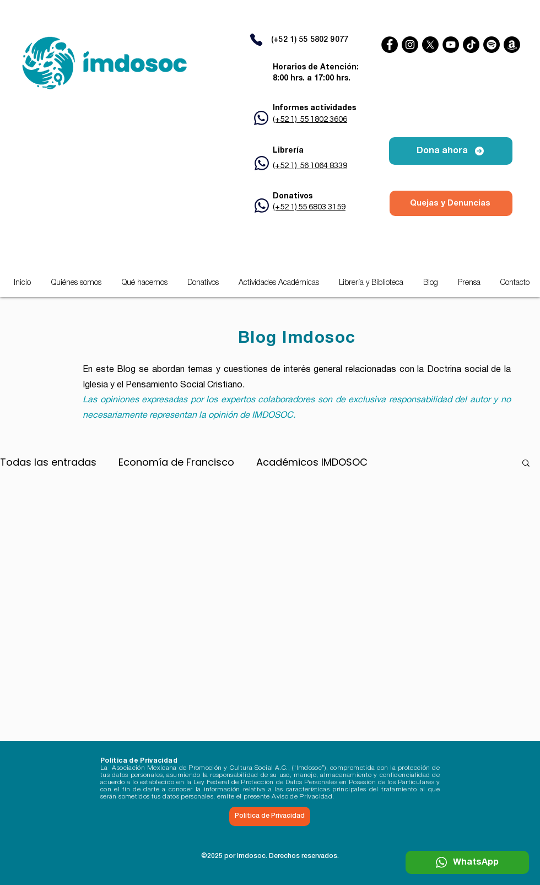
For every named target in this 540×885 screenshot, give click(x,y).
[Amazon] (512, 44)
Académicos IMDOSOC (312, 462)
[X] (430, 44)
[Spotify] (491, 44)
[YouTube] (450, 44)
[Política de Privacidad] (269, 816)
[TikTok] (471, 44)
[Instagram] (410, 44)
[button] (279, 283)
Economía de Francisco (176, 462)
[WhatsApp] (467, 862)
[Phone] (256, 40)
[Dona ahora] (450, 151)
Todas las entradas (48, 462)
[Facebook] (389, 44)
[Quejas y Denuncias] (451, 203)
